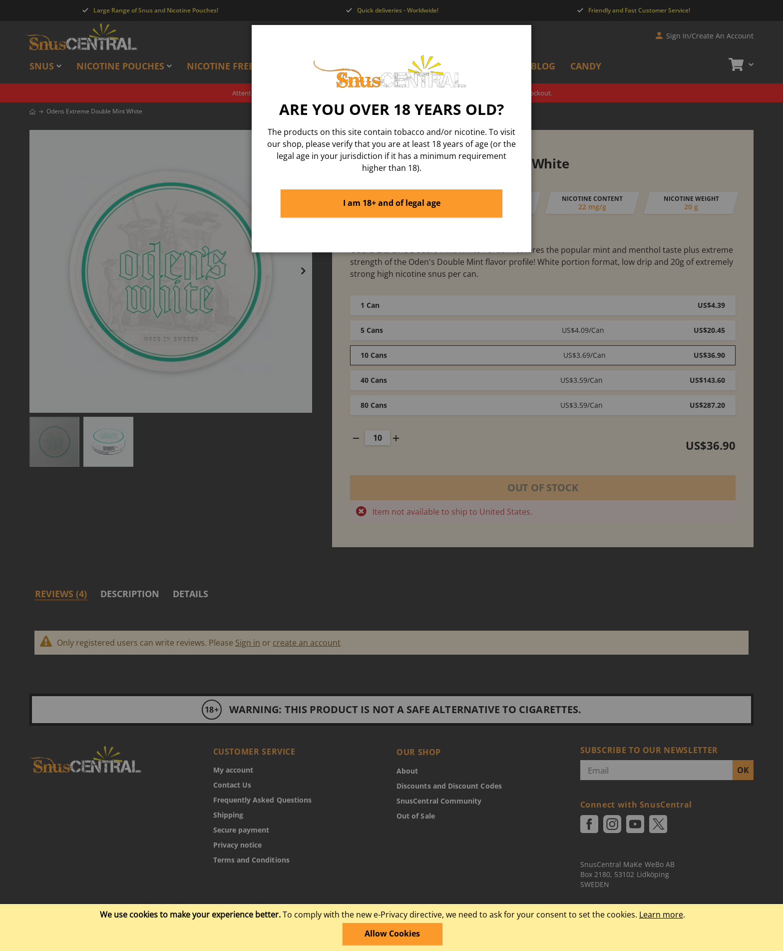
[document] (392, 927)
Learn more (661, 914)
